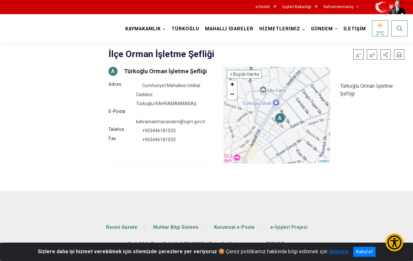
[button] (385, 54)
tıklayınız (339, 251)
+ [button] (232, 85)
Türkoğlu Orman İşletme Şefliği (165, 71)
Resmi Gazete (121, 227)
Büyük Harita (246, 74)
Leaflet (323, 161)
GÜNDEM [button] (322, 29)
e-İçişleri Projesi (288, 227)
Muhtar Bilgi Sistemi (175, 227)
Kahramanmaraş (338, 7)
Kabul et (364, 251)
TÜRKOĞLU (185, 29)
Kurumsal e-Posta (234, 227)
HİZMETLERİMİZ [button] (279, 29)
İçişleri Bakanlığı (296, 7)
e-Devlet (262, 7)
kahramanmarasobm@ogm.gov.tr (170, 121)
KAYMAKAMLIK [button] (143, 29)
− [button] (232, 95)
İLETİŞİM (355, 29)
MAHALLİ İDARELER (229, 29)
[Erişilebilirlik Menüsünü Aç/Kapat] (394, 242)
